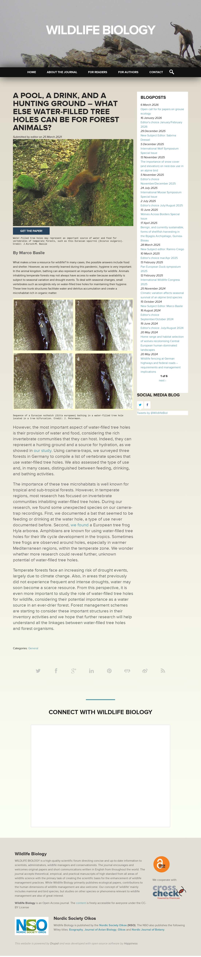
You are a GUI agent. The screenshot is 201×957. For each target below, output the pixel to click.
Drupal (54, 944)
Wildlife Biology (100, 30)
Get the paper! (31, 231)
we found (80, 525)
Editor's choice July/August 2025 (162, 205)
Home (31, 72)
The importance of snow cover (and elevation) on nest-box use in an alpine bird (162, 166)
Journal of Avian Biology (100, 931)
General (33, 648)
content (81, 904)
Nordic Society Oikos (113, 926)
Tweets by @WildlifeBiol (152, 413)
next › (162, 380)
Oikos (121, 931)
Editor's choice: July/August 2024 (162, 328)
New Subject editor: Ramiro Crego (162, 249)
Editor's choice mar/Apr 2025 (159, 258)
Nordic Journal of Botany (148, 931)
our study (42, 450)
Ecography (76, 931)
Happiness (131, 944)
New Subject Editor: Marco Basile (162, 306)
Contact (156, 72)
